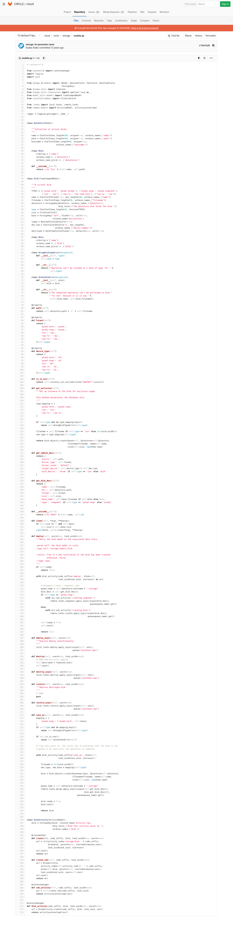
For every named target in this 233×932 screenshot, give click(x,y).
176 (20, 604)
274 (20, 906)
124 (20, 444)
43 (20, 194)
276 (20, 912)
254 (20, 844)
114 (20, 413)
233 (20, 780)
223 (20, 749)
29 (20, 151)
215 (20, 724)
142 (20, 499)
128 (20, 456)
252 (20, 838)
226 (20, 758)
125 (20, 447)
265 (20, 878)
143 (20, 502)
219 (20, 737)
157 (20, 545)
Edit (211, 58)
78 (20, 302)
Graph (134, 20)
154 (20, 536)
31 (20, 157)
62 (20, 252)
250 (20, 832)
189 (20, 644)
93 (20, 348)
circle (56, 35)
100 (20, 370)
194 (20, 659)
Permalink (211, 35)
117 (20, 422)
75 (20, 293)
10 (20, 92)
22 (20, 129)
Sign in (225, 4)
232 (20, 777)
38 (20, 179)
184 (20, 629)
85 (20, 323)
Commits (86, 20)
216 (20, 727)
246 (20, 820)
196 (20, 666)
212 (20, 715)
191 (20, 650)
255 (20, 847)
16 (20, 111)
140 (20, 493)
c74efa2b (204, 45)
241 (20, 804)
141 (20, 496)
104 (20, 382)
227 (20, 761)
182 (20, 622)
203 (20, 687)
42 (20, 191)
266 (20, 881)
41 (20, 188)
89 (20, 336)
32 (20, 160)
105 (20, 385)
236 (20, 789)
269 (20, 891)
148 (20, 518)
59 (20, 243)
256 (20, 851)
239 (20, 798)
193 (20, 656)
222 (20, 746)
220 (20, 740)
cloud (30, 4)
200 (20, 678)
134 (20, 474)
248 (20, 826)
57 (20, 237)
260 (20, 863)
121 (20, 434)
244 (20, 814)
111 (20, 404)
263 (20, 872)
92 (20, 345)
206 (20, 696)
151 (20, 527)
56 (20, 234)
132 (20, 468)
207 (20, 700)
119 (20, 428)
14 (20, 105)
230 (20, 770)
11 (20, 95)
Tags (109, 20)
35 (20, 169)
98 (20, 363)
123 (20, 441)
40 (20, 185)
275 (20, 909)
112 (20, 407)
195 (20, 663)
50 (20, 216)
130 (20, 462)
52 (20, 222)
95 (20, 354)
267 (20, 884)
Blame (188, 35)
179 (20, 613)
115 (20, 416)
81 (20, 311)
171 (20, 589)
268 (20, 888)
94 (20, 351)
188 (20, 641)
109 (20, 397)
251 (20, 835)
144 (20, 505)
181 (20, 619)
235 (20, 786)
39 (20, 182)
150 (20, 524)
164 (20, 567)
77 (20, 299)
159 (20, 552)
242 (20, 807)
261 (20, 866)
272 (20, 900)
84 (20, 320)
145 (20, 508)
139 (20, 490)
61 (20, 249)
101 (20, 373)
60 (20, 246)
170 (20, 585)
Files (76, 20)
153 (20, 533)
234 (20, 783)
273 (20, 903)
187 (20, 638)
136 (20, 481)
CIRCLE (19, 4)
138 (20, 487)
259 (20, 860)
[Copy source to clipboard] (199, 58)
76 (20, 296)
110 (20, 400)
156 (20, 542)
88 (20, 333)
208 (20, 703)
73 (20, 286)
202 (20, 684)
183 (20, 626)
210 (20, 709)
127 (20, 453)
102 (20, 376)
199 (20, 675)
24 (20, 135)
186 (20, 635)
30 (20, 154)
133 (20, 471)
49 (20, 212)
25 (20, 138)
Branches (99, 20)
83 (20, 317)
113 (20, 410)
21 (20, 126)
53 (20, 225)
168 (20, 579)
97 (20, 360)
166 (20, 573)
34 (20, 166)
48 (20, 209)
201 (20, 681)
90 (20, 339)
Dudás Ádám (32, 47)
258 (20, 857)
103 (20, 379)
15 (20, 108)
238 (20, 795)
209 (20, 706)
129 (20, 459)
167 (20, 576)
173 (20, 595)
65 (20, 262)
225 (20, 755)
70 (20, 277)
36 (20, 172)
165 (20, 570)
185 (20, 632)
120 (20, 431)
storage (66, 35)
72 (20, 283)
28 (20, 148)
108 (20, 394)
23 (20, 132)
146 (20, 511)
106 (20, 388)
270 (20, 894)
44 (20, 197)
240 (20, 801)
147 (20, 515)
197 (20, 669)
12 (20, 98)
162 (20, 561)
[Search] (208, 4)
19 (20, 120)
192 (20, 653)
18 (20, 117)
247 (20, 823)
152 (20, 530)
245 (20, 817)
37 (20, 175)
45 (20, 200)
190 (20, 647)
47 (20, 206)
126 (20, 450)
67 (20, 268)
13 (20, 101)
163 (20, 564)
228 (20, 764)
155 (20, 539)
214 (20, 721)
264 (20, 875)
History (198, 35)
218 (20, 733)
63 (20, 256)
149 (20, 521)
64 (20, 259)
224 (20, 752)
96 (20, 357)
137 (20, 484)
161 (20, 558)
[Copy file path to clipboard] (44, 58)
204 (20, 690)
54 (20, 228)
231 (20, 774)
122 (20, 437)
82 (20, 314)
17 (20, 114)
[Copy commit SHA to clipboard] (213, 45)
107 (20, 391)
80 (20, 308)
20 (20, 123)
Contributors (121, 20)
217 (20, 730)
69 (20, 274)
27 (20, 145)
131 (20, 465)
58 (20, 240)
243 (20, 810)
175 (20, 601)
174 (20, 598)
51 (20, 219)
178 (20, 610)
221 (20, 743)
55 (20, 231)
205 (20, 693)
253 (20, 841)
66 (20, 265)
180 (20, 616)
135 (20, 478)
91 (20, 342)
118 (20, 425)
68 (20, 271)
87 (20, 330)
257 (20, 854)
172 (20, 592)
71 (20, 280)
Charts (156, 20)
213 (20, 718)
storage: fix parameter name (40, 44)
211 (20, 712)
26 (20, 142)
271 (20, 897)
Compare (144, 20)
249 (20, 829)
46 (20, 203)
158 (20, 548)
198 (20, 672)
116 (20, 419)
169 (20, 582)
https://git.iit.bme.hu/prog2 (145, 28)
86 (20, 326)
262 (20, 869)
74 (20, 289)
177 (20, 607)
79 (20, 305)
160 (20, 555)
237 (20, 792)
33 (20, 163)
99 (20, 367)
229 (20, 767)
